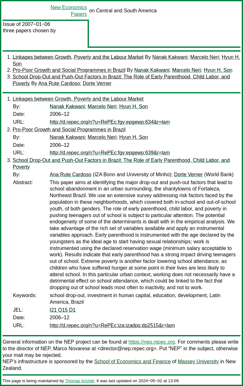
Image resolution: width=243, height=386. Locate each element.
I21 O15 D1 (63, 310)
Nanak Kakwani (169, 57)
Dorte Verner (97, 83)
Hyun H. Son (218, 70)
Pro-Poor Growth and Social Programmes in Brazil (69, 70)
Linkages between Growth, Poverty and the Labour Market (78, 57)
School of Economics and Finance (132, 361)
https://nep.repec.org (151, 342)
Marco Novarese (71, 348)
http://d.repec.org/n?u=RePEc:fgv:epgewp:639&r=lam (110, 152)
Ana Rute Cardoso (59, 83)
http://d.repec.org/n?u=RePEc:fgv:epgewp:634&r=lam (110, 122)
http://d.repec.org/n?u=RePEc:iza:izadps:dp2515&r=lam (112, 325)
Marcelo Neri (204, 57)
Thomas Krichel (79, 380)
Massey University (198, 361)
